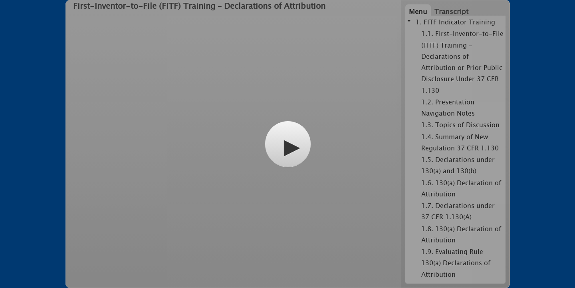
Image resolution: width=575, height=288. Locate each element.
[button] (288, 144)
